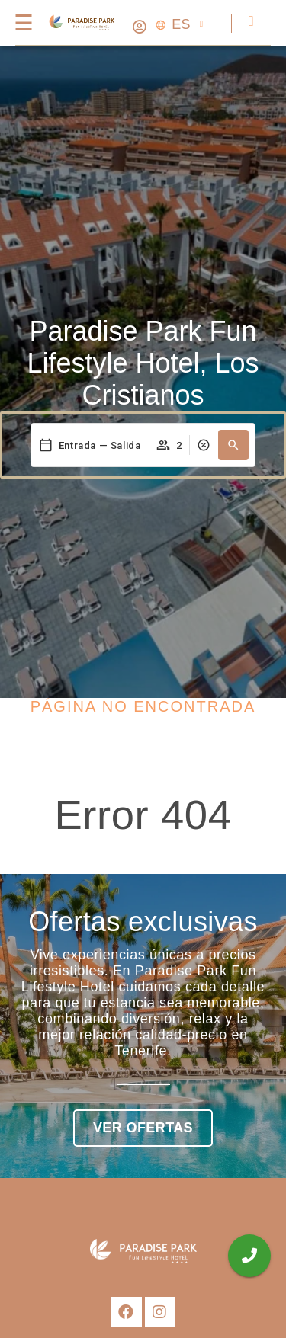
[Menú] (23, 22)
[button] (233, 445)
